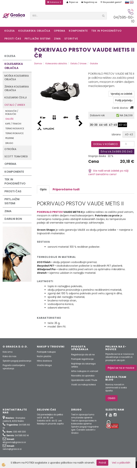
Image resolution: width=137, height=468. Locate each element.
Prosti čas (12, 38)
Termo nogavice (14, 128)
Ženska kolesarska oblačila (16, 88)
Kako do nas (9, 356)
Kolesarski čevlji (15, 97)
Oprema (59, 30)
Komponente (78, 30)
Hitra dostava (44, 360)
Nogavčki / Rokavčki (11, 112)
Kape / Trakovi (13, 123)
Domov (38, 63)
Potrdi (102, 462)
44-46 (103, 125)
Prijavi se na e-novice (121, 368)
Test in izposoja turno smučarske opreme (82, 416)
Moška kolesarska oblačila (16, 77)
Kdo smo (7, 351)
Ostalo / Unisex (14, 105)
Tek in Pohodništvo (106, 30)
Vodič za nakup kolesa (83, 384)
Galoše (9, 118)
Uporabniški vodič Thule (84, 380)
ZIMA (57, 38)
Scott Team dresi (16, 156)
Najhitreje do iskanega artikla (83, 365)
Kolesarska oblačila (34, 30)
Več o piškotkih (121, 462)
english (132, 2)
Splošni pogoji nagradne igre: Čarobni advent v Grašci (84, 429)
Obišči (111, 398)
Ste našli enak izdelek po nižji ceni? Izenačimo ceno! (108, 172)
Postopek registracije (82, 359)
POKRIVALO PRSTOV (50, 212)
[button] (80, 123)
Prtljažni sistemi (37, 38)
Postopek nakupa (46, 351)
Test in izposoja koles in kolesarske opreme (84, 422)
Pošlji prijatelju (123, 100)
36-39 (93, 125)
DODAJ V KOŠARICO (105, 144)
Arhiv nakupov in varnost (84, 371)
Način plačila (44, 356)
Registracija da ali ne (83, 354)
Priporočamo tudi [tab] (66, 189)
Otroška (10, 149)
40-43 (122, 125)
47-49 (113, 125)
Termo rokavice (14, 133)
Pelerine (9, 138)
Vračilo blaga (44, 365)
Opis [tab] (43, 189)
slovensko (127, 2)
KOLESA (9, 30)
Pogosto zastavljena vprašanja (14, 367)
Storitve (71, 38)
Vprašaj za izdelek (121, 94)
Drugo (9, 143)
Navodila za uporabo (82, 375)
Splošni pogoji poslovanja (17, 360)
